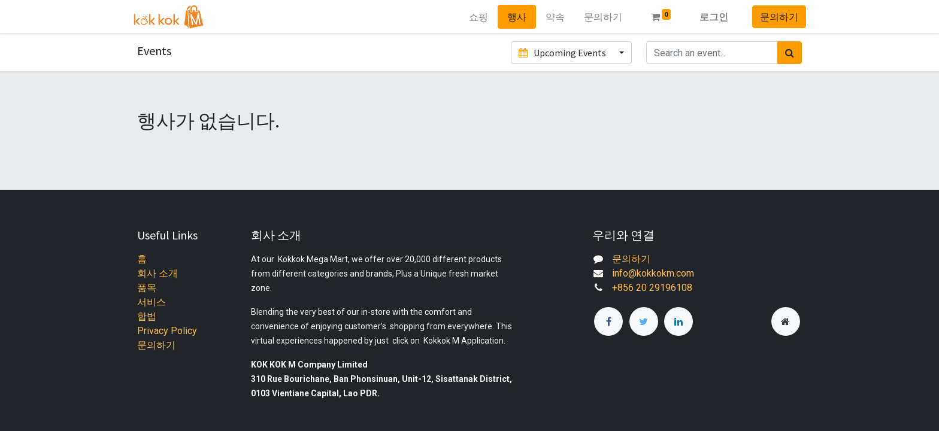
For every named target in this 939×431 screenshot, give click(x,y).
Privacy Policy (167, 330)
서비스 (151, 302)
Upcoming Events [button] (563, 53)
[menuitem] (474, 17)
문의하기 (775, 17)
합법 (146, 316)
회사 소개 (157, 273)
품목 (146, 287)
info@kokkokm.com (653, 273)
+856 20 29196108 (652, 287)
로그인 (709, 17)
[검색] (789, 52)
